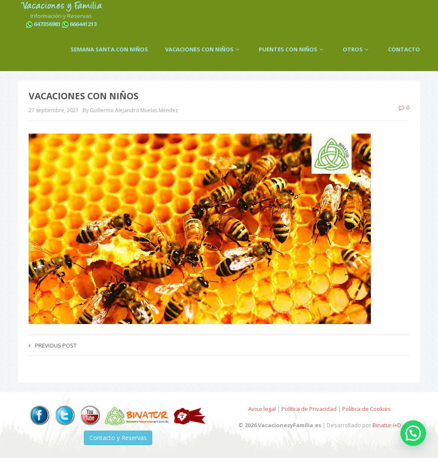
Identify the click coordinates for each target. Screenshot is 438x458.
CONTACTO (404, 49)
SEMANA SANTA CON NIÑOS (109, 49)
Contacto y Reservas (118, 438)
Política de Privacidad (309, 409)
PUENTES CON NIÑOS (292, 49)
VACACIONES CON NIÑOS (203, 49)
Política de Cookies (366, 409)
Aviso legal (262, 409)
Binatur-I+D (387, 425)
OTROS (357, 49)
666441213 (83, 24)
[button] (413, 433)
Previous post (53, 345)
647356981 (47, 24)
